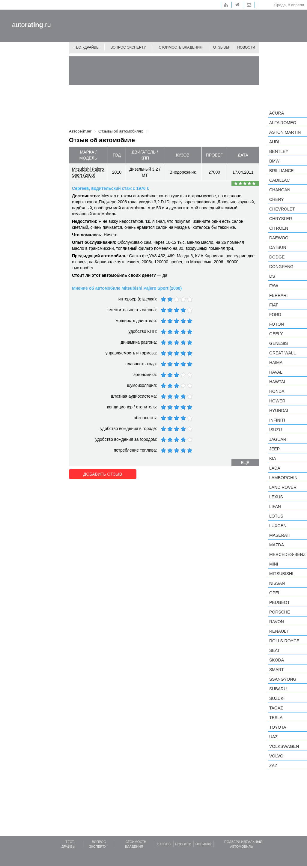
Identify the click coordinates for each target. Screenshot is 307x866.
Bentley (278, 151)
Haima (275, 362)
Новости (246, 47)
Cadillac (279, 180)
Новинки (203, 844)
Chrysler (280, 218)
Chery (276, 199)
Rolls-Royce (284, 640)
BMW (274, 161)
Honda (277, 391)
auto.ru (31, 24)
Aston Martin (285, 132)
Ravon (276, 621)
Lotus (276, 516)
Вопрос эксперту (128, 47)
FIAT (273, 305)
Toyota (277, 727)
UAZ (273, 736)
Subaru (278, 688)
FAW (273, 285)
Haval (275, 372)
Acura (276, 113)
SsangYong (282, 679)
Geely (276, 333)
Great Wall (282, 353)
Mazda (276, 544)
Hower (277, 401)
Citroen (278, 228)
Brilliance (281, 170)
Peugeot (279, 602)
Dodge (277, 257)
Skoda (276, 660)
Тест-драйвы (87, 47)
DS (272, 276)
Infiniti (277, 420)
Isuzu (275, 429)
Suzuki (277, 698)
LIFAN (275, 506)
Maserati (280, 535)
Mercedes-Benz (287, 554)
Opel (274, 592)
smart (276, 669)
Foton (276, 324)
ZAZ (273, 765)
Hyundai (278, 410)
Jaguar (277, 439)
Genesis (278, 343)
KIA (272, 458)
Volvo (276, 756)
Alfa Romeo (282, 122)
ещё (245, 463)
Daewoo (278, 237)
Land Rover (283, 487)
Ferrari (278, 295)
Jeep (274, 448)
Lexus (276, 496)
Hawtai (277, 381)
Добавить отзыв (102, 474)
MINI (273, 564)
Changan (279, 189)
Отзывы (221, 47)
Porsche (279, 612)
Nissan (277, 583)
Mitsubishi (281, 573)
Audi (274, 141)
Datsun (277, 247)
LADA (274, 468)
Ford (275, 314)
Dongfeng (281, 266)
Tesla (275, 717)
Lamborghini (284, 477)
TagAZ (276, 708)
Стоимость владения (180, 47)
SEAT (274, 650)
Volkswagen (284, 746)
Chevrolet (282, 209)
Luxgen (278, 525)
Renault (278, 631)
